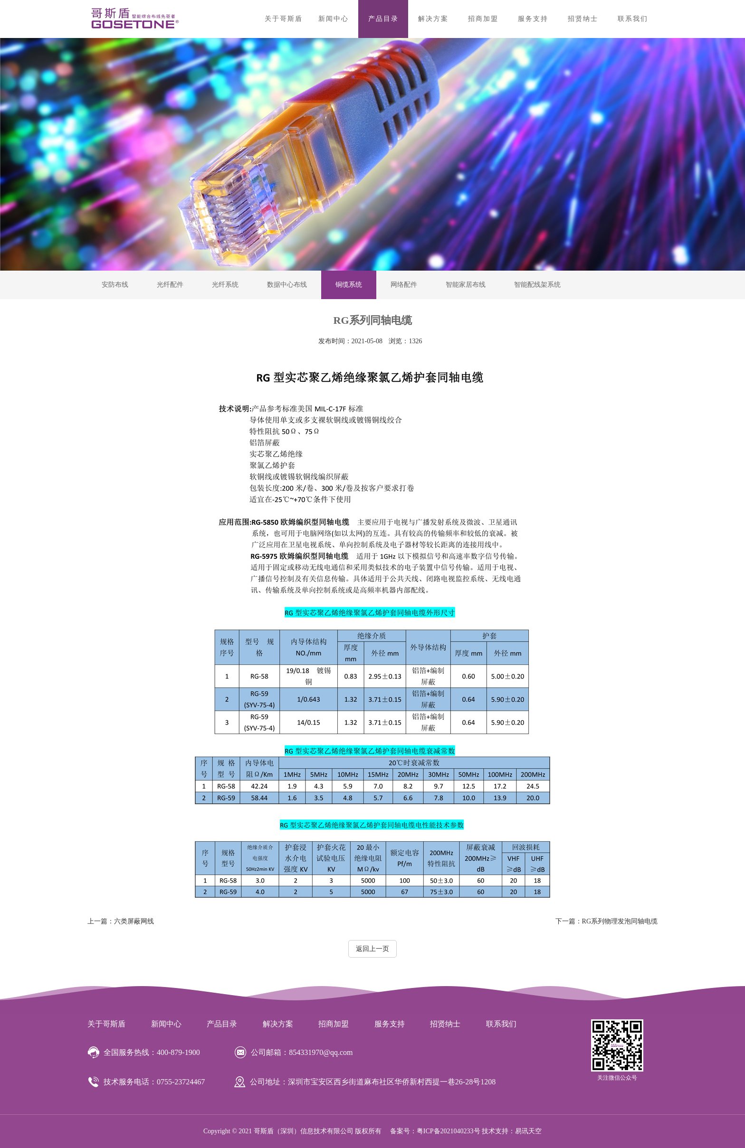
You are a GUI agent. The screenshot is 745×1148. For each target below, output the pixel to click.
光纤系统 (225, 284)
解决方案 (433, 18)
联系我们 (633, 18)
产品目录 (383, 18)
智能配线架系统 (537, 284)
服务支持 (533, 18)
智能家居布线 (466, 284)
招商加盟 (483, 18)
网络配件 (404, 284)
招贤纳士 (583, 18)
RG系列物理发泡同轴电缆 (606, 921)
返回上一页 (372, 948)
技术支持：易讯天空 (512, 1131)
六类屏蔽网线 (120, 921)
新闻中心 (333, 18)
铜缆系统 (348, 284)
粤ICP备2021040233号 (448, 1131)
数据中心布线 (287, 284)
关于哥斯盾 (284, 18)
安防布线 (115, 284)
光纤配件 (170, 284)
